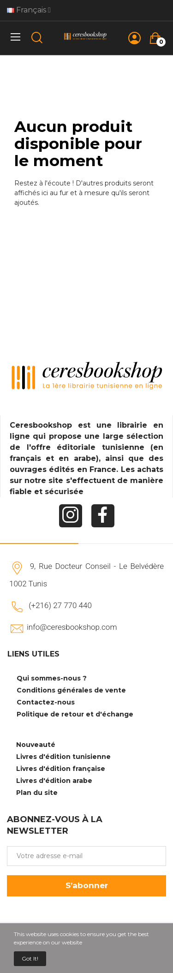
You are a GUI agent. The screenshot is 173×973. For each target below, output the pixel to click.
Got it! (30, 958)
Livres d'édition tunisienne (63, 756)
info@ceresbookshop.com (72, 627)
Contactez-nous (46, 702)
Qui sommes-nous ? (52, 678)
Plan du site (37, 792)
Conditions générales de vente (71, 690)
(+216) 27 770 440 (60, 605)
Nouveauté (35, 744)
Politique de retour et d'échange (75, 714)
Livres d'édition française (60, 768)
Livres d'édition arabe (54, 780)
